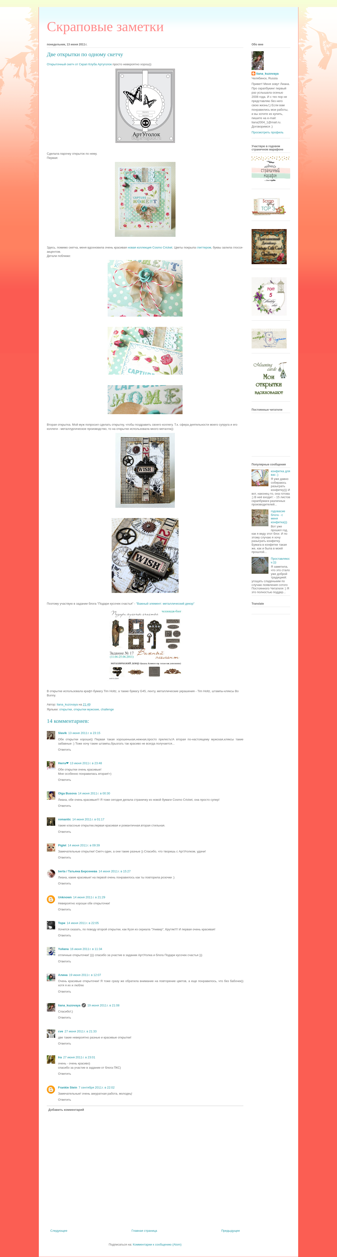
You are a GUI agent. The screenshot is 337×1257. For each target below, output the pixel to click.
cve (60, 1031)
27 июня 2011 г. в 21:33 (81, 1031)
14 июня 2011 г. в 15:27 (115, 871)
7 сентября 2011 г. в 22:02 (97, 1087)
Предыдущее (230, 1230)
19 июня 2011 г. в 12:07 (85, 975)
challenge (107, 709)
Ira (60, 1057)
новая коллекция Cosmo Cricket (150, 247)
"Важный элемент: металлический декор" (165, 603)
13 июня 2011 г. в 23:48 (86, 763)
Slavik (62, 733)
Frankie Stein (67, 1087)
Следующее (58, 1230)
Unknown (65, 897)
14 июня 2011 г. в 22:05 (83, 923)
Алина (63, 975)
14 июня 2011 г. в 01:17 (88, 819)
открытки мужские (86, 709)
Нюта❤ (63, 763)
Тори (61, 923)
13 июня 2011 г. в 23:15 (84, 733)
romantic (64, 819)
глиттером (204, 247)
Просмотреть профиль (267, 132)
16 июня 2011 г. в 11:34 (86, 949)
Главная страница (144, 1230)
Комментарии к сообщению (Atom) (157, 1244)
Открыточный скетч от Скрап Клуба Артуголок (80, 64)
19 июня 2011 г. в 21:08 (103, 1005)
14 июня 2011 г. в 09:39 (84, 845)
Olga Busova (67, 793)
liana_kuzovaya (69, 1005)
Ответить (64, 749)
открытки (65, 709)
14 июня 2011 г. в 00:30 (94, 793)
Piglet (62, 845)
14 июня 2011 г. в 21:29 (89, 897)
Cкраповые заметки (105, 26)
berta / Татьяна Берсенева (77, 871)
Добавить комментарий (66, 1109)
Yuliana (63, 949)
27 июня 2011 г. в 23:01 (79, 1057)
